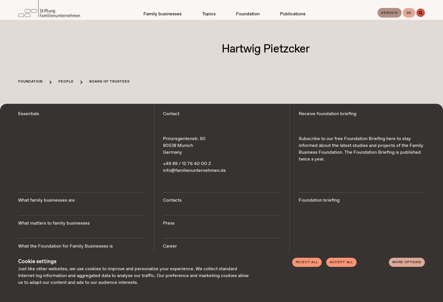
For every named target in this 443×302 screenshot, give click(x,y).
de (409, 13)
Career (170, 246)
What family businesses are (46, 200)
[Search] (420, 13)
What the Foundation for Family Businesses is (65, 246)
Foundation (30, 81)
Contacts (172, 200)
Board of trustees (109, 81)
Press (169, 223)
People (65, 81)
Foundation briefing (319, 200)
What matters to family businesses (54, 223)
